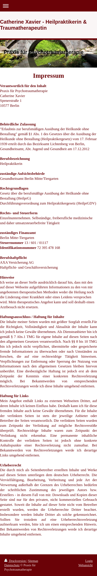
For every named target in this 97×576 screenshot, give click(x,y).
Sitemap (33, 561)
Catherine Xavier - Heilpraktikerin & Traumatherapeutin (43, 25)
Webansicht (85, 565)
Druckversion (15, 561)
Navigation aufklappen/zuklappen (48, 5)
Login (89, 561)
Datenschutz (12, 565)
